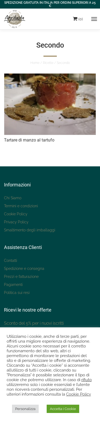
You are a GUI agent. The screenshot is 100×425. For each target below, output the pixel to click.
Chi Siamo (12, 198)
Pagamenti (13, 284)
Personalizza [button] (25, 409)
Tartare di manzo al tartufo (29, 140)
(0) (78, 18)
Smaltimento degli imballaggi (29, 230)
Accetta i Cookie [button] (63, 409)
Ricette (48, 63)
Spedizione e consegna (24, 268)
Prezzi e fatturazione (21, 276)
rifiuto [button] (86, 379)
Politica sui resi (17, 292)
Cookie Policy (15, 214)
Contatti (10, 260)
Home (34, 63)
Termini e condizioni (21, 206)
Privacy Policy (16, 222)
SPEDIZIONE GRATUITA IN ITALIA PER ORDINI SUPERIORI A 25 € (50, 4)
